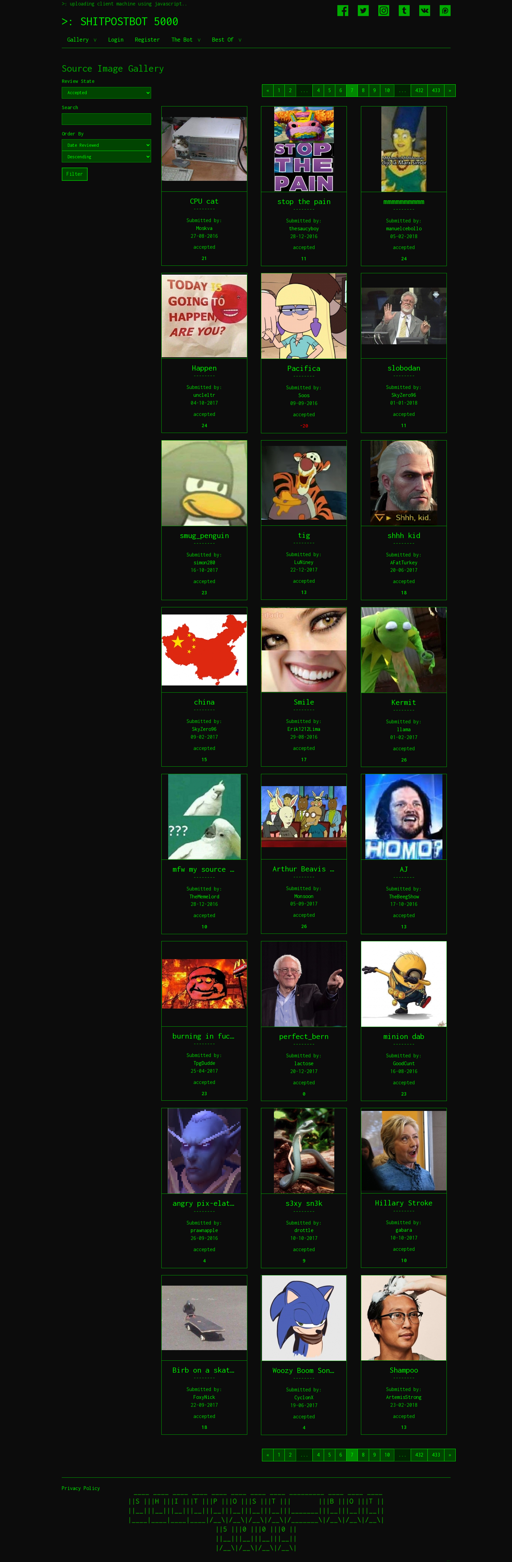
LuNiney (303, 562)
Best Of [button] (224, 39)
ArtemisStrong (404, 1397)
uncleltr (204, 395)
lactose (303, 1063)
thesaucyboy (304, 228)
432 (419, 90)
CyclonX (303, 1397)
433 (436, 90)
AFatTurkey (404, 562)
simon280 (204, 562)
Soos (303, 395)
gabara (404, 1230)
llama (404, 729)
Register (147, 39)
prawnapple (204, 1230)
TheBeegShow (404, 896)
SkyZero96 (404, 395)
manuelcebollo (404, 228)
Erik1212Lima (304, 729)
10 (387, 90)
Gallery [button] (79, 39)
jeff (449, 1560)
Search (70, 107)
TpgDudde (204, 1063)
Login (115, 39)
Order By (73, 133)
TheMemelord (204, 896)
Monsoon (303, 896)
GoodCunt (404, 1063)
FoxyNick (204, 1397)
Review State (78, 81)
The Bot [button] (183, 39)
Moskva (204, 228)
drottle (303, 1230)
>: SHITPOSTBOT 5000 (120, 21)
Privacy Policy (81, 1488)
